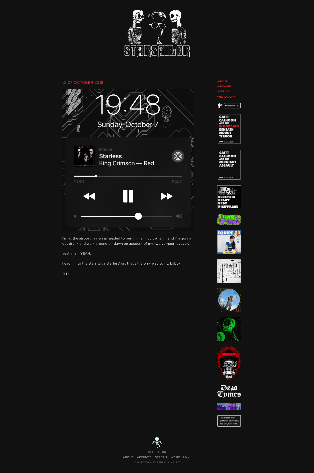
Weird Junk (226, 96)
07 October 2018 (82, 82)
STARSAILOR (157, 452)
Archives (224, 86)
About (222, 81)
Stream (223, 91)
